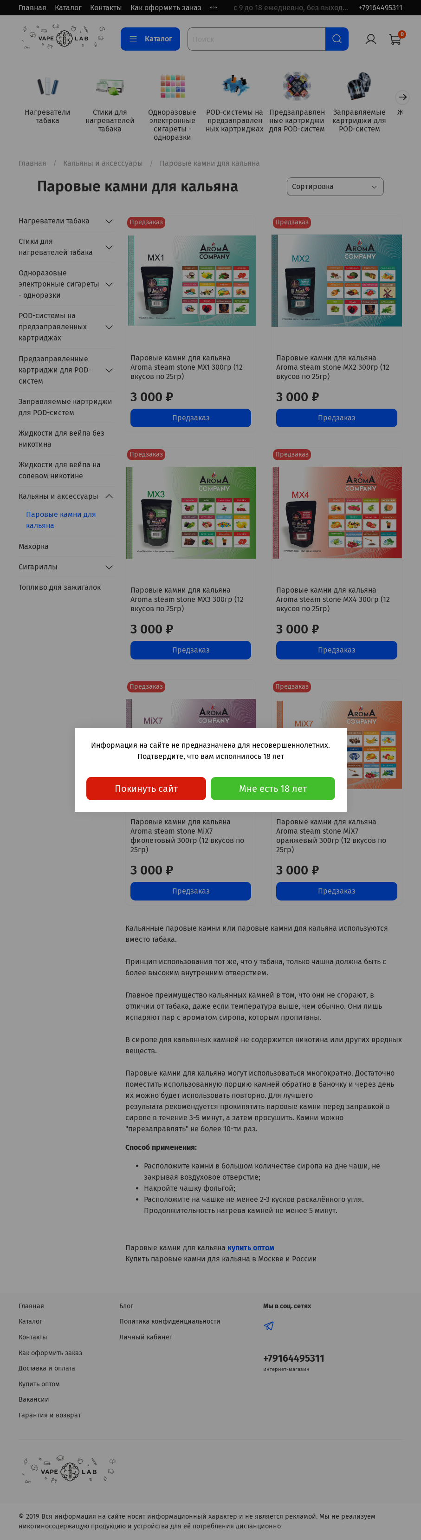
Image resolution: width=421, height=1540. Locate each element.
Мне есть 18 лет (273, 788)
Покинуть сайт (146, 788)
